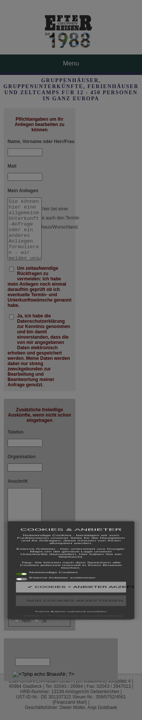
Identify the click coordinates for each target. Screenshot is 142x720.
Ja (44, 621)
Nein (26, 621)
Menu (71, 63)
